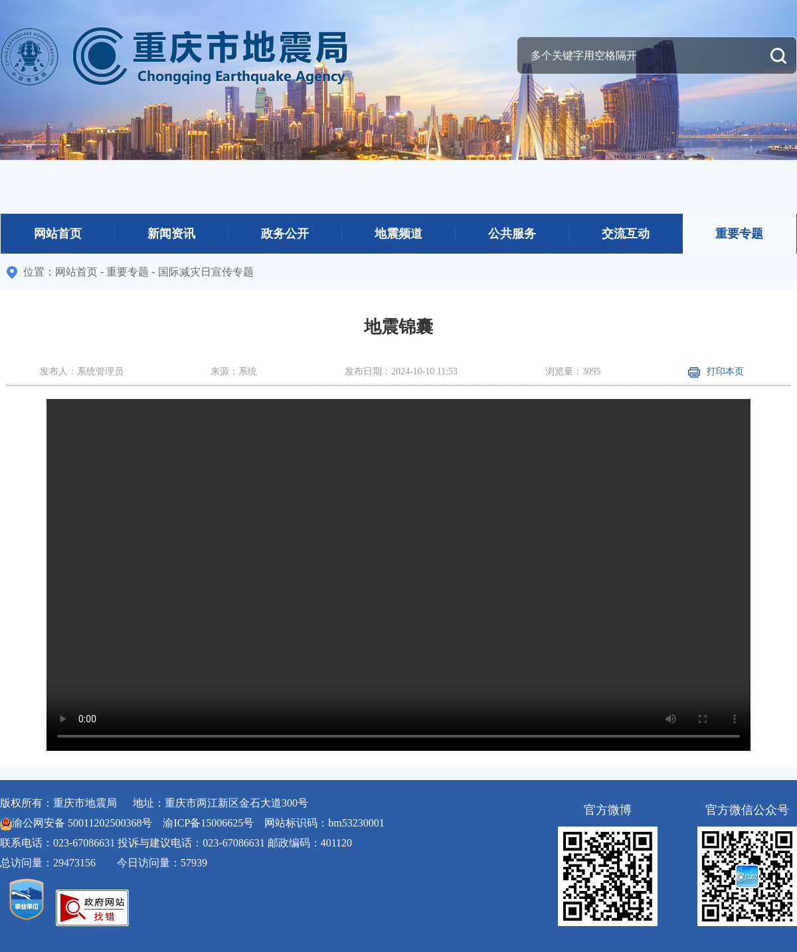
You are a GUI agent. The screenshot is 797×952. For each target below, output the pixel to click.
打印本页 (716, 371)
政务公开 (285, 233)
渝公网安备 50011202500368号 (82, 823)
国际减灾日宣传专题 (206, 272)
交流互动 (626, 233)
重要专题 (739, 233)
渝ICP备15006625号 (208, 823)
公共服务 (512, 233)
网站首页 (58, 233)
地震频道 (398, 233)
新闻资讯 (171, 233)
